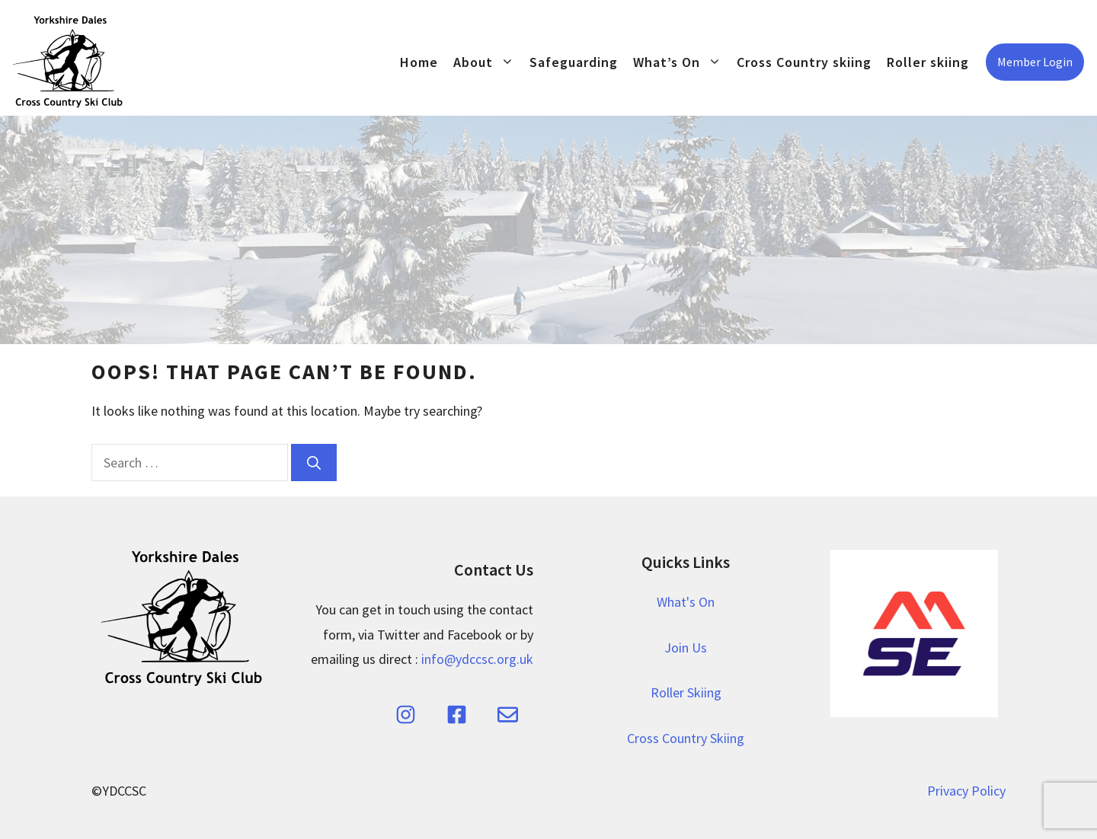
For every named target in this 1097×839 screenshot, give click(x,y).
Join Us (685, 647)
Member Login (1035, 61)
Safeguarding (573, 62)
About (487, 62)
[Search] (314, 462)
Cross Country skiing (804, 62)
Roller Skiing (686, 692)
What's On (686, 602)
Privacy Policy (966, 790)
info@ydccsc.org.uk (477, 659)
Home (419, 62)
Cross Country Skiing (685, 738)
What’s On (681, 62)
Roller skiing (928, 62)
